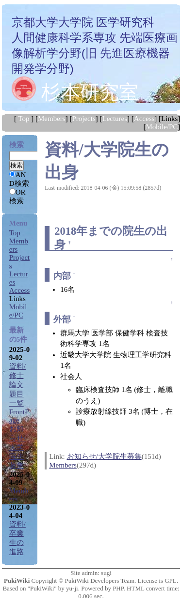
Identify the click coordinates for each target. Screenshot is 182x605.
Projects (83, 118)
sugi (106, 572)
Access (144, 118)
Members (52, 118)
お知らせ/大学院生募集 (104, 456)
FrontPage (19, 416)
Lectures (114, 118)
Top (23, 118)
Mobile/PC (162, 127)
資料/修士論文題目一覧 (17, 385)
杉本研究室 (89, 92)
